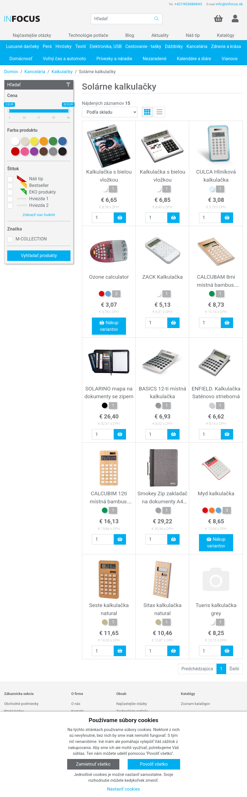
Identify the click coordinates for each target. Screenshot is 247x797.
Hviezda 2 (32, 205)
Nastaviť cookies (123, 789)
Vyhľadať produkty (39, 255)
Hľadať (38, 84)
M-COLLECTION (31, 239)
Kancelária (34, 71)
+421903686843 (188, 4)
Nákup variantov (108, 326)
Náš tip (29, 179)
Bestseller (32, 185)
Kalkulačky (62, 71)
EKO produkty (36, 192)
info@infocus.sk (229, 4)
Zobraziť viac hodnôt (39, 215)
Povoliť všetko (154, 764)
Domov (11, 71)
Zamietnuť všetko (93, 764)
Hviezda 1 (32, 199)
